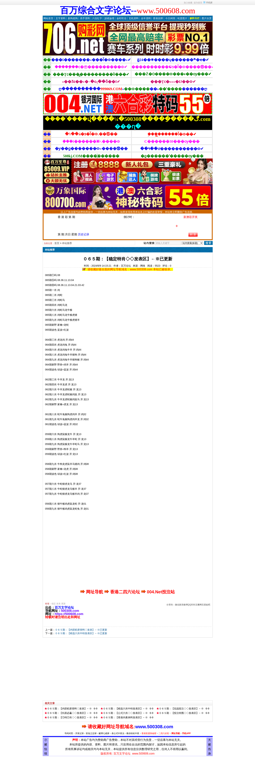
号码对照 (68, 733)
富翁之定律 (91, 733)
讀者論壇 (109, 18)
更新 (63, 603)
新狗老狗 (73, 18)
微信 (177, 604)
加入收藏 (188, 2)
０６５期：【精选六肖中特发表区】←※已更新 (81, 633)
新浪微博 (183, 604)
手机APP (186, 733)
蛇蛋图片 (182, 18)
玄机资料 (134, 18)
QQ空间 (191, 604)
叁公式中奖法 (118, 733)
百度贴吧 (206, 604)
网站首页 (48, 18)
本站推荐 (67, 243)
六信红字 (97, 18)
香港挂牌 (158, 18)
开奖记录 (79, 733)
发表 (58, 603)
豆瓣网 (198, 604)
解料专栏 (195, 18)
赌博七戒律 (104, 733)
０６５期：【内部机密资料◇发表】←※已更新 (81, 629)
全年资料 (146, 18)
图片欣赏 (207, 18)
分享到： (170, 604)
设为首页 (198, 2)
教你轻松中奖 (132, 733)
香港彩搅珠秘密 (148, 733)
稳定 (54, 603)
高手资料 (85, 18)
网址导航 (175, 733)
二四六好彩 (163, 733)
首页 (56, 243)
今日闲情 (170, 18)
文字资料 (61, 18)
